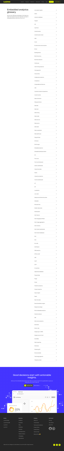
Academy (21, 420)
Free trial (51, 1)
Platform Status (22, 433)
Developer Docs (22, 431)
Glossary (20, 429)
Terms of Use (36, 431)
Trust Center (36, 422)
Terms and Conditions (38, 425)
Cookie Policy (36, 429)
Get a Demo (51, 422)
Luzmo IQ (5, 424)
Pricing (43, 1)
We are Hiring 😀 (37, 434)
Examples (21, 422)
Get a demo (57, 1)
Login (46, 1)
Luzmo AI (22, 1)
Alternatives (21, 438)
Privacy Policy (36, 427)
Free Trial (51, 424)
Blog (19, 424)
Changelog (21, 436)
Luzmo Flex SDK (7, 422)
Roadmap (21, 427)
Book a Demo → (37, 385)
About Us (36, 420)
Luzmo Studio (6, 420)
